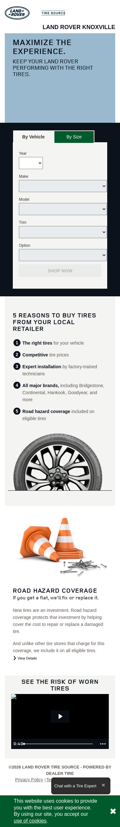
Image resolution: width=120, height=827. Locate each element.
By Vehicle (33, 138)
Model (24, 199)
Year (23, 153)
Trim (23, 222)
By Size (74, 136)
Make (23, 176)
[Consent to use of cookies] (112, 811)
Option (24, 245)
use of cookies (30, 820)
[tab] (33, 136)
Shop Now (60, 270)
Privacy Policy (29, 779)
